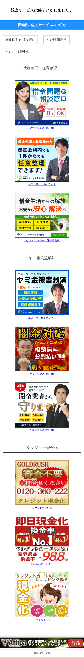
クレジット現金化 (17, 51)
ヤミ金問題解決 (56, 39)
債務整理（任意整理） (20, 39)
